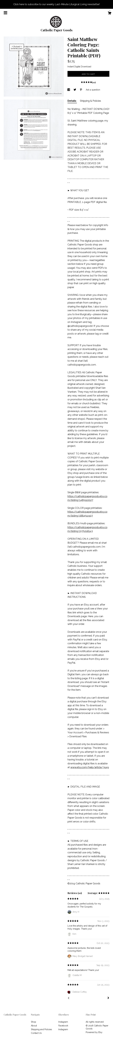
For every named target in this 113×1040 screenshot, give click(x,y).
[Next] (108, 998)
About (34, 1025)
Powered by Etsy (94, 1032)
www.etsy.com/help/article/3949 (89, 767)
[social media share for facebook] (69, 90)
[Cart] (109, 13)
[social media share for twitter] (75, 90)
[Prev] (68, 998)
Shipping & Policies (90, 100)
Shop (33, 1022)
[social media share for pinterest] (81, 90)
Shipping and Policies (41, 1029)
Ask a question (93, 90)
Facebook (63, 1025)
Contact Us (36, 1033)
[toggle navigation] (5, 12)
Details (72, 100)
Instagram (63, 1022)
